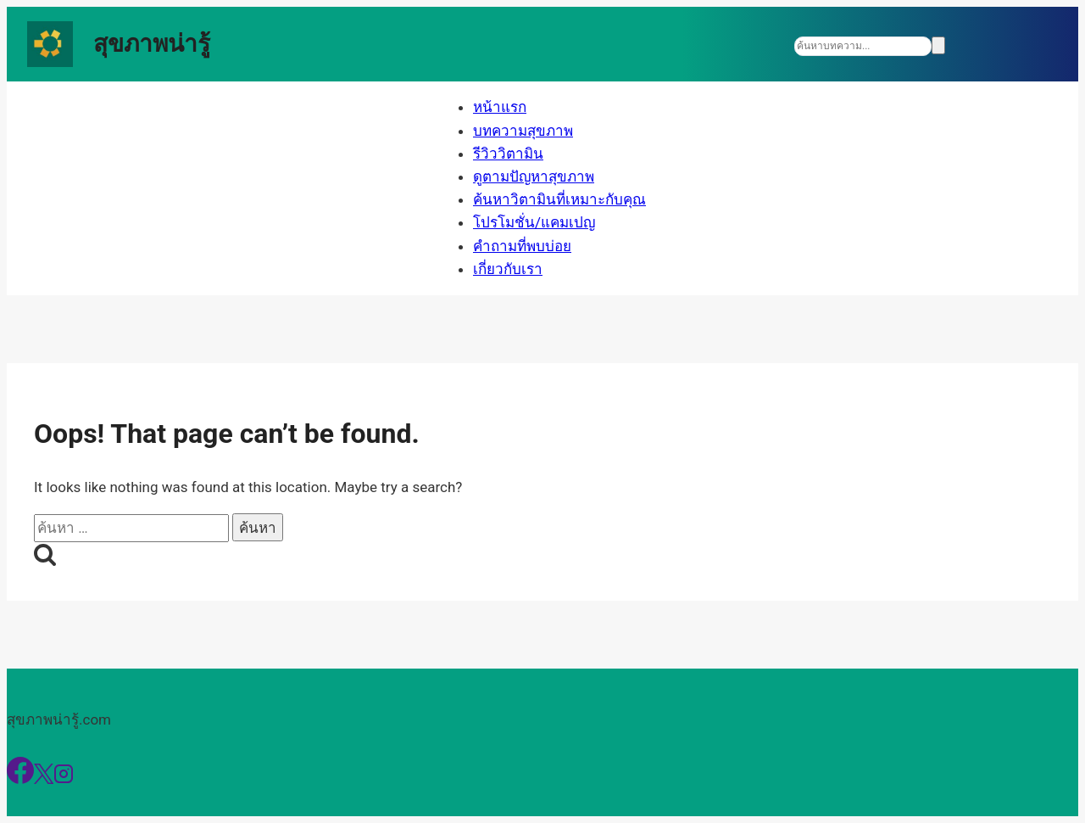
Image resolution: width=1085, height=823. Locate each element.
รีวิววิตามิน (508, 153)
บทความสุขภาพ (523, 130)
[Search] (863, 46)
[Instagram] (63, 778)
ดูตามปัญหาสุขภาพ (533, 176)
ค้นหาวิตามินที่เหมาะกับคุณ (559, 199)
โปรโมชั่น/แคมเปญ (534, 222)
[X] (43, 778)
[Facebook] (20, 778)
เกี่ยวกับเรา (507, 268)
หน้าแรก (499, 106)
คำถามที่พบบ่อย (522, 246)
